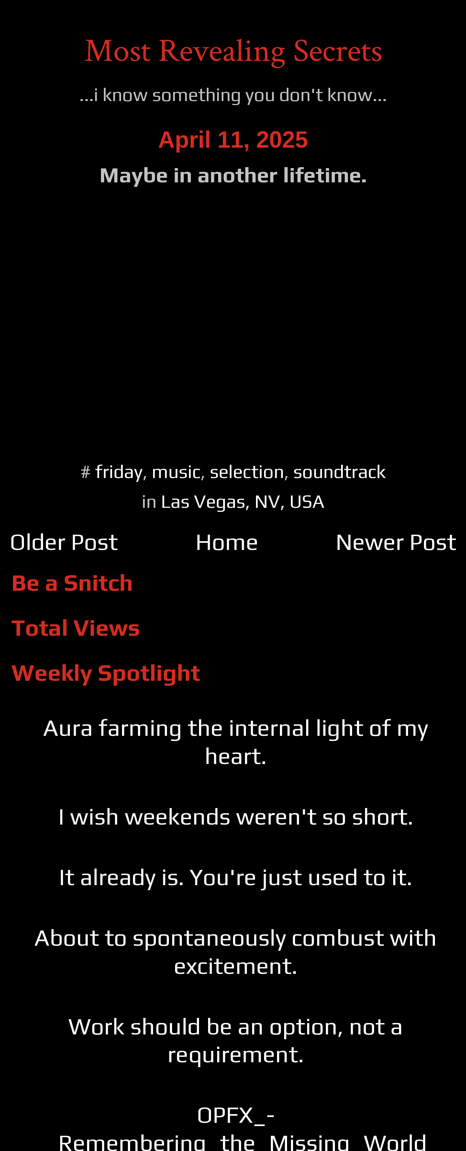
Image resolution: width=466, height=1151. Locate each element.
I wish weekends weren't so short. (235, 816)
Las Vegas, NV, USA (243, 501)
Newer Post (396, 541)
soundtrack (339, 471)
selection (247, 471)
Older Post (64, 541)
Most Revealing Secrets (233, 51)
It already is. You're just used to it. (235, 876)
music (176, 471)
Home (226, 541)
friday (119, 471)
